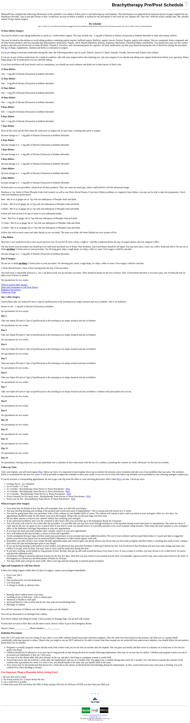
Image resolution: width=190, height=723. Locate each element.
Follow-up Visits (8, 292)
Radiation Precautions (11, 290)
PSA (40, 472)
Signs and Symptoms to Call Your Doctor (19, 287)
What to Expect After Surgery (14, 285)
